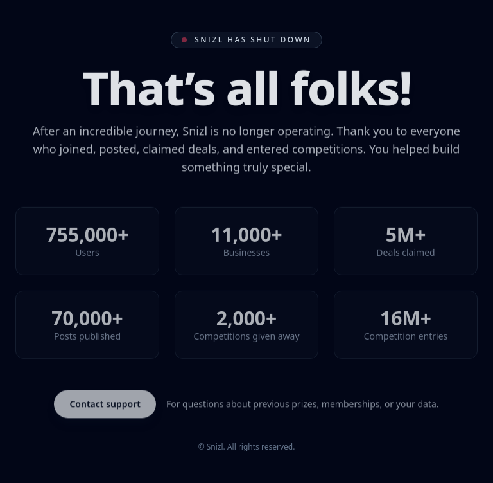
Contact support (105, 405)
